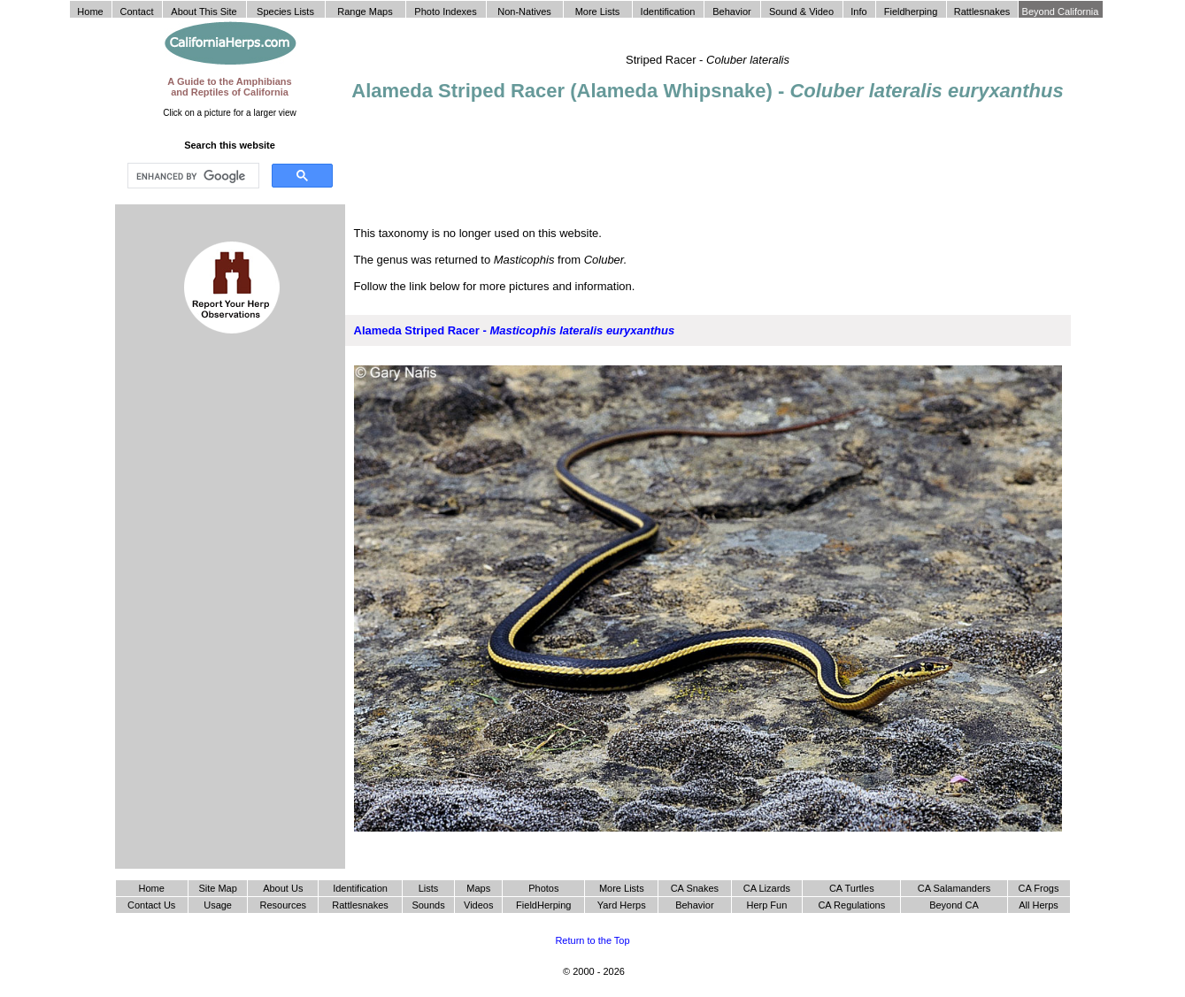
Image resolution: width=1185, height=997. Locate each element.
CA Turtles (851, 888)
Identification (360, 888)
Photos (543, 888)
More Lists (621, 888)
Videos (478, 905)
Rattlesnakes (360, 905)
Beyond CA (954, 905)
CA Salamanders (954, 888)
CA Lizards (766, 888)
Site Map (217, 888)
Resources (283, 905)
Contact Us (151, 905)
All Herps (1038, 905)
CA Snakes (695, 888)
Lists (429, 888)
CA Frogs (1039, 888)
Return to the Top (592, 940)
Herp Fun (766, 905)
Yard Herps (621, 905)
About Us (283, 888)
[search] (191, 176)
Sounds (428, 905)
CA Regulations (851, 905)
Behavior (694, 905)
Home (151, 888)
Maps (478, 888)
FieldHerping (543, 905)
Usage (218, 905)
